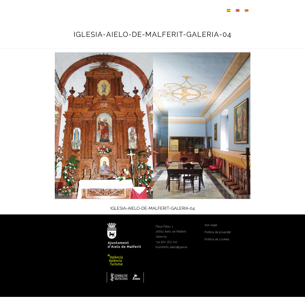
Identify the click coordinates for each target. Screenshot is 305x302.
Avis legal (211, 225)
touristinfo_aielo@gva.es (171, 247)
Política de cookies (217, 239)
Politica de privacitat (218, 232)
